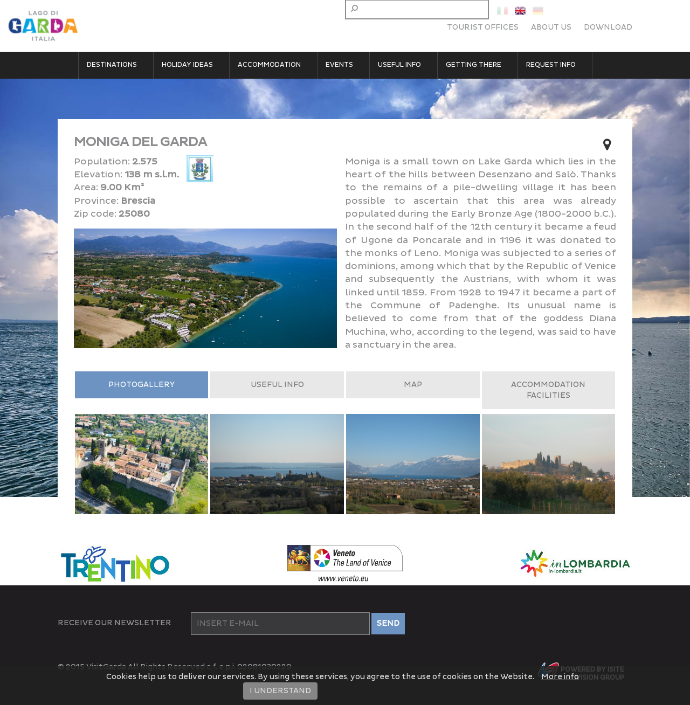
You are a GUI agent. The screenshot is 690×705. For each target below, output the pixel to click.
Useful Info (399, 65)
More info (560, 676)
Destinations (112, 65)
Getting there (473, 65)
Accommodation (269, 65)
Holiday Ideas (187, 65)
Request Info (551, 65)
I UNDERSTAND (280, 690)
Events (339, 65)
